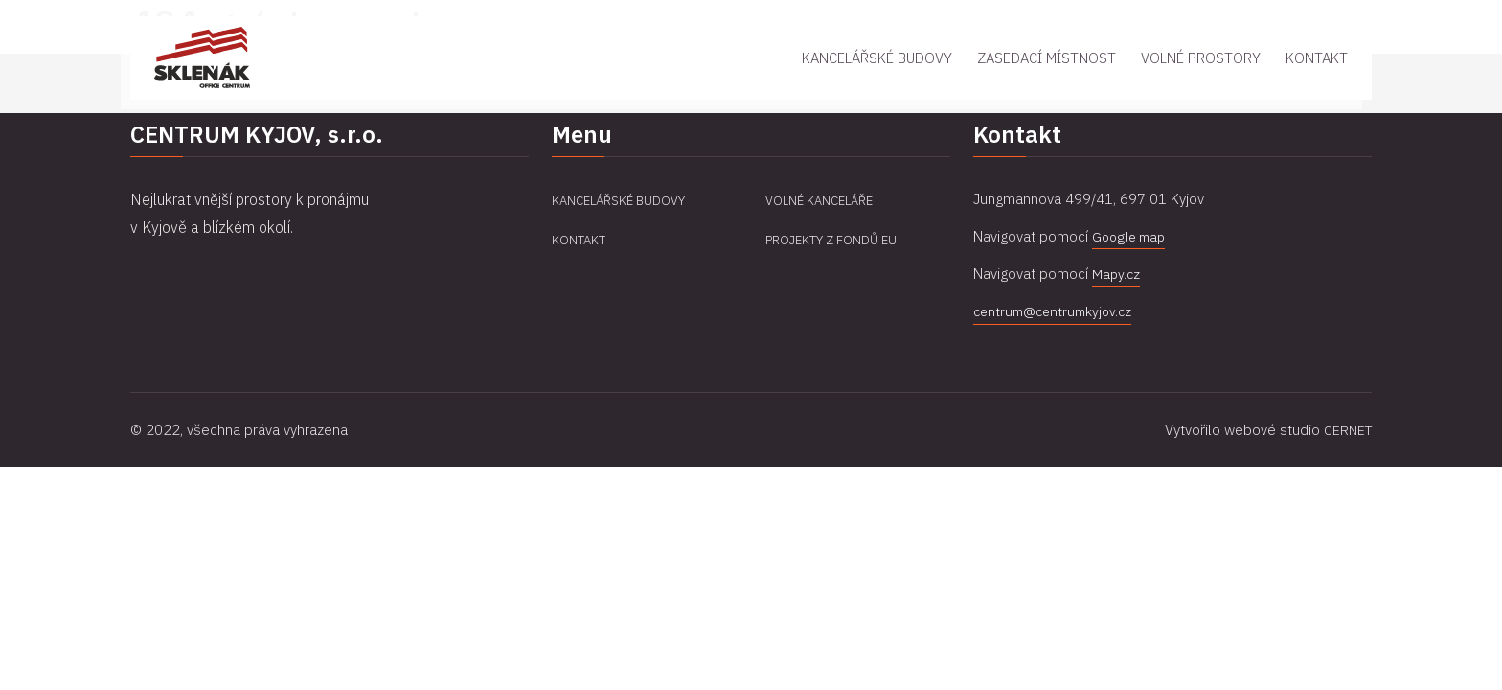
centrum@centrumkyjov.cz (1057, 311)
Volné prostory (1201, 89)
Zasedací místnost (1046, 89)
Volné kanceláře (823, 200)
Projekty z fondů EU (834, 239)
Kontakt (1317, 89)
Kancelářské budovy (877, 89)
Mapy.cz (1117, 273)
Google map (1132, 236)
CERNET (1346, 429)
